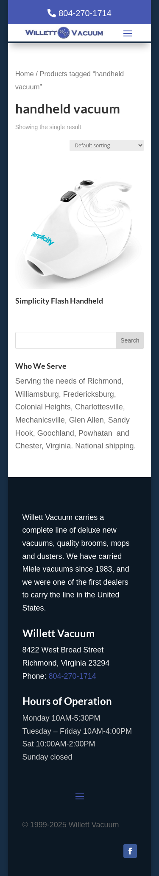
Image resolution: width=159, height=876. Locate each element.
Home (24, 74)
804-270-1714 (85, 13)
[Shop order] (107, 145)
